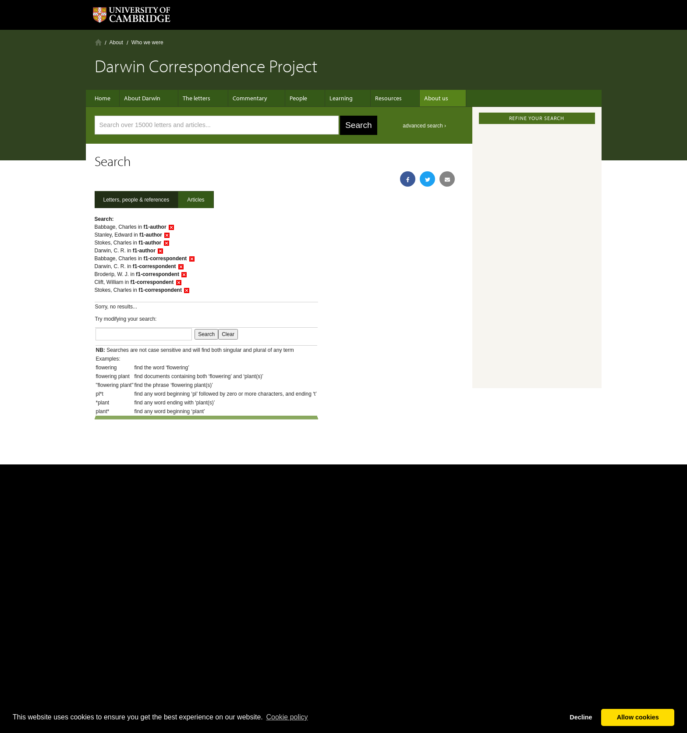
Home (98, 42)
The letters (196, 98)
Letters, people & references (136, 200)
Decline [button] (581, 717)
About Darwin (146, 98)
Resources (371, 98)
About (116, 42)
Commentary (245, 98)
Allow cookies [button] (638, 717)
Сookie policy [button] (287, 717)
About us (414, 98)
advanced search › (424, 126)
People (289, 98)
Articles (195, 200)
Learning (328, 98)
